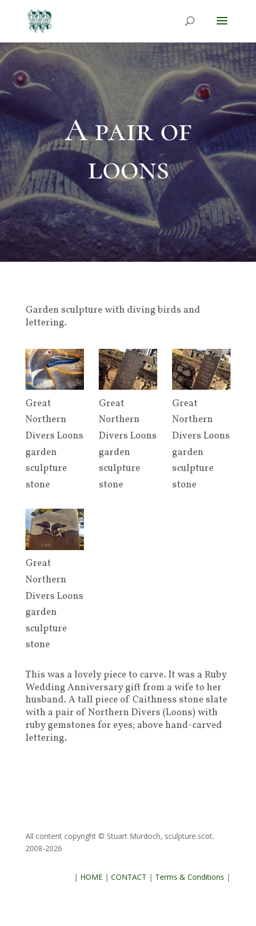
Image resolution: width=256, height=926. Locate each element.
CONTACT (129, 877)
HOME (91, 877)
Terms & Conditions (189, 877)
